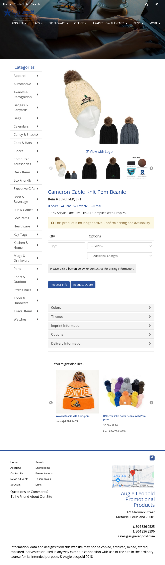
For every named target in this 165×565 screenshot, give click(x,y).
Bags (37, 26)
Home (7, 4)
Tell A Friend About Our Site (31, 496)
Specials (15, 484)
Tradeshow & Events (110, 26)
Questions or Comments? (29, 492)
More (154, 26)
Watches (20, 319)
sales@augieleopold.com (136, 536)
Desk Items (22, 172)
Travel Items (23, 311)
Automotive (22, 84)
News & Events (19, 479)
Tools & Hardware (21, 300)
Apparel (18, 26)
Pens (138, 26)
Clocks (18, 151)
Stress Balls (22, 290)
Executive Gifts (24, 188)
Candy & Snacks (25, 134)
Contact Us (21, 4)
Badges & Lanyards (21, 107)
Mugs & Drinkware (21, 258)
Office (80, 26)
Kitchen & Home (21, 245)
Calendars (21, 126)
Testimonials (43, 479)
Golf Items (21, 218)
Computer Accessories (22, 161)
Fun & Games (23, 210)
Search (35, 4)
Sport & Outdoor (20, 279)
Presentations (44, 473)
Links (38, 484)
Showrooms (42, 467)
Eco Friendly (22, 180)
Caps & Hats (23, 143)
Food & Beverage (21, 199)
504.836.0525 (145, 526)
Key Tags (20, 234)
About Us (15, 467)
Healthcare (22, 226)
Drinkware (58, 26)
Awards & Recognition (23, 94)
